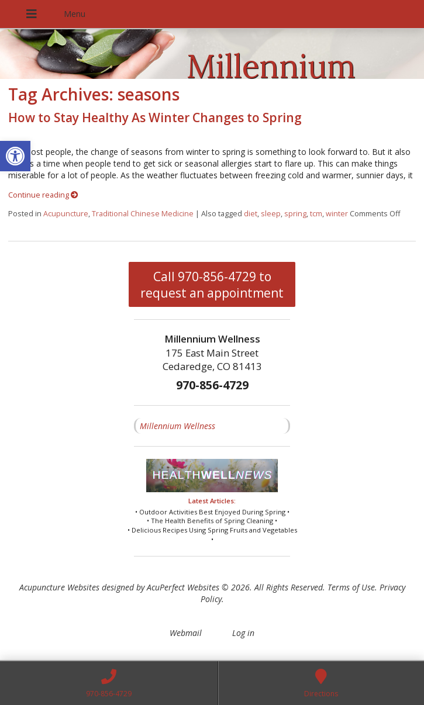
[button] (15, 156)
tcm (316, 214)
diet (250, 214)
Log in (243, 632)
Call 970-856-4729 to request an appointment (212, 284)
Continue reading (43, 195)
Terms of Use (351, 587)
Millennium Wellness (177, 425)
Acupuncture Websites (59, 587)
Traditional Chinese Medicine (143, 214)
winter (337, 214)
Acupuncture (65, 214)
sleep (271, 214)
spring (295, 214)
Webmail (186, 632)
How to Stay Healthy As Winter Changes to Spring (155, 117)
